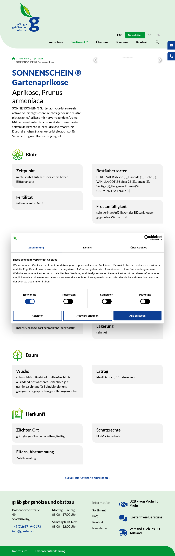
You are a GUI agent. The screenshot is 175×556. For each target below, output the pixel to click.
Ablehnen (37, 315)
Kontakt (141, 42)
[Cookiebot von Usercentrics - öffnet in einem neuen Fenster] (147, 237)
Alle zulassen (137, 315)
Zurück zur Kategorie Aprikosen (86, 477)
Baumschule (54, 42)
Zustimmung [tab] (36, 247)
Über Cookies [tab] (138, 247)
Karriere (122, 42)
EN (158, 35)
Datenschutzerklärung (50, 551)
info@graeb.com (23, 531)
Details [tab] (87, 247)
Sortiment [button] (78, 42)
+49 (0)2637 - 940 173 (26, 526)
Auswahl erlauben (87, 315)
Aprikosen (38, 58)
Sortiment (23, 58)
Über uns (102, 42)
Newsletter (135, 35)
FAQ (120, 35)
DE (149, 35)
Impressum (19, 551)
